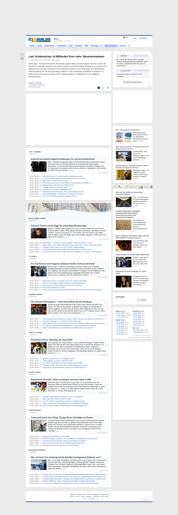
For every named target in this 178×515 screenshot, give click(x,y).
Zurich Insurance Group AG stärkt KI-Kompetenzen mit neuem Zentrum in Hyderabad (72, 290)
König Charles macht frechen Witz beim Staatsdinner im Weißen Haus (67, 249)
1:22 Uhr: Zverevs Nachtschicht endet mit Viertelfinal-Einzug (63, 401)
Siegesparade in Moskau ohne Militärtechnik (58, 185)
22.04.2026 (120, 330)
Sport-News (35, 372)
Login (135, 38)
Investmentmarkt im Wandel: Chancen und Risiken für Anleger (64, 441)
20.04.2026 (120, 334)
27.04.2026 (120, 317)
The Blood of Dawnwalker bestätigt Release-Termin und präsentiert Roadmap (69, 325)
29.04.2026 (120, 313)
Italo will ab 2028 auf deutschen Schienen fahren (59, 196)
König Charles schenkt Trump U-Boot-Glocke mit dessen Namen (132, 166)
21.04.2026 (120, 332)
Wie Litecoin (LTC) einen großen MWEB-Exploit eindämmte (63, 443)
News (32, 46)
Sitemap (72, 494)
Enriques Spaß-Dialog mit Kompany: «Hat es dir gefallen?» (63, 397)
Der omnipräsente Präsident (128, 130)
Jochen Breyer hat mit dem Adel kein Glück (58, 361)
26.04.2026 (120, 322)
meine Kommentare (134, 337)
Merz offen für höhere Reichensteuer (55, 181)
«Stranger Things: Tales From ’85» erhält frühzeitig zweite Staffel (65, 365)
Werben (123, 46)
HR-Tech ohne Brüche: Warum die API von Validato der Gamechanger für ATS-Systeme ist (74, 477)
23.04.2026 (120, 328)
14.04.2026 (137, 323)
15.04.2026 (137, 321)
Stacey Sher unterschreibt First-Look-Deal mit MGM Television (64, 367)
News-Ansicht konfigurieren (142, 335)
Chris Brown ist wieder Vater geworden (133, 255)
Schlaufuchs (49, 46)
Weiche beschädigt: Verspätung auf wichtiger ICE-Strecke (63, 194)
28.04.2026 (120, 315)
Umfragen (96, 46)
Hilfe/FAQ (96, 496)
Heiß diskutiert (138, 332)
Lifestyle (78, 46)
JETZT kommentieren (132, 82)
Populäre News (138, 330)
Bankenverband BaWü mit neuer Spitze (56, 436)
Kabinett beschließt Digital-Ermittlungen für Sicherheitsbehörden (63, 159)
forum (149, 86)
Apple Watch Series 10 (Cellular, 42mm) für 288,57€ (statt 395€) (65, 281)
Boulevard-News (37, 218)
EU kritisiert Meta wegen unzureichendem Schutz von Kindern (64, 178)
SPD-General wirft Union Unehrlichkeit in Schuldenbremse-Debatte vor (67, 183)
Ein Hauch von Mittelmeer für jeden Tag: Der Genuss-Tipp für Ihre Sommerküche (71, 483)
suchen (142, 300)
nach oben (145, 499)
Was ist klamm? (111, 46)
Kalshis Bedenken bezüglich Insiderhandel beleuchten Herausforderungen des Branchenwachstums (128, 214)
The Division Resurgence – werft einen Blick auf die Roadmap (61, 302)
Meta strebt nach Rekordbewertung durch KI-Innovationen (63, 285)
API (102, 496)
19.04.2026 (137, 313)
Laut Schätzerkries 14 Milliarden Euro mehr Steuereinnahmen (67, 56)
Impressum (104, 494)
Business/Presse (37, 450)
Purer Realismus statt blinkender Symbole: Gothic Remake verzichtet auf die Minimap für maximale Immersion (81, 319)
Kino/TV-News (35, 332)
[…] (69, 170)
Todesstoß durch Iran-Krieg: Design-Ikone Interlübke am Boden (62, 417)
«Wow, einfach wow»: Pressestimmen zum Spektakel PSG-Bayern (66, 403)
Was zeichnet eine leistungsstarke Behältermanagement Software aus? (66, 457)
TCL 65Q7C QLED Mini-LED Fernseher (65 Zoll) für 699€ (62, 363)
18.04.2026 (137, 315)
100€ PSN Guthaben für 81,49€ (54, 287)
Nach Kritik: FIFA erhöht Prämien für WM (57, 399)
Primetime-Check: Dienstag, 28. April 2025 (51, 340)
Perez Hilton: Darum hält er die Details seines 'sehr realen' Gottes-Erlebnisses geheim (72, 245)
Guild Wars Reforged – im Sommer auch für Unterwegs (62, 321)
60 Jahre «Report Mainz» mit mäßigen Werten (59, 359)
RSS (106, 496)
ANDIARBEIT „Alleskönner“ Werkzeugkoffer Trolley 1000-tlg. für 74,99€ (67, 243)
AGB (88, 494)
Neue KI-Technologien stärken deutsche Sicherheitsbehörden (64, 283)
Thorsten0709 (125, 70)
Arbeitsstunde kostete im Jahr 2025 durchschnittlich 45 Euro (63, 192)
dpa (58, 60)
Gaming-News (36, 294)
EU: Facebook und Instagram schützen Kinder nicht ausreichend (63, 264)
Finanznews (35, 410)
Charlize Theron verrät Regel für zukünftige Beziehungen (59, 226)
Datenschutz (81, 494)
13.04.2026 (137, 325)
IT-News (33, 256)
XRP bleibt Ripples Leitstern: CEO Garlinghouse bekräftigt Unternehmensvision (70, 439)
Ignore (143, 337)
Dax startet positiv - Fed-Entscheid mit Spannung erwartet (63, 176)
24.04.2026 (120, 326)
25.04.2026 (120, 324)
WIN (86, 46)
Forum (39, 46)
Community (61, 46)
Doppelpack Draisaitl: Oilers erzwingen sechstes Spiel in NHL (61, 379)
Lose (70, 46)
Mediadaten (95, 494)
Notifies (149, 337)
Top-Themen (35, 152)
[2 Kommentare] (34, 87)
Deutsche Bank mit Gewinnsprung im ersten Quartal (61, 445)
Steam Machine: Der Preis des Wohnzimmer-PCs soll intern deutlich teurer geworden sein (74, 323)
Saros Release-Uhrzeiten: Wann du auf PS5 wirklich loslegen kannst (132, 237)
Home (72, 496)
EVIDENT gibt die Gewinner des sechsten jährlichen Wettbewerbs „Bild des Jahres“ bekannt (74, 474)
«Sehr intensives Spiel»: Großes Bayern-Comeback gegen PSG (65, 405)
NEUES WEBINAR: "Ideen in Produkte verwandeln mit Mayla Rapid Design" (69, 481)
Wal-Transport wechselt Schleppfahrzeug (57, 189)
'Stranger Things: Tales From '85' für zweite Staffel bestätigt (63, 247)
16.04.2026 (137, 319)
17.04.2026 (137, 317)
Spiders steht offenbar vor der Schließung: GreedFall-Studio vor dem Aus (68, 328)
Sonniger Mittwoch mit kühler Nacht (55, 187)
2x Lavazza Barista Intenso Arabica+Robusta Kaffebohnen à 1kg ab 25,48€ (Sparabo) (72, 252)
